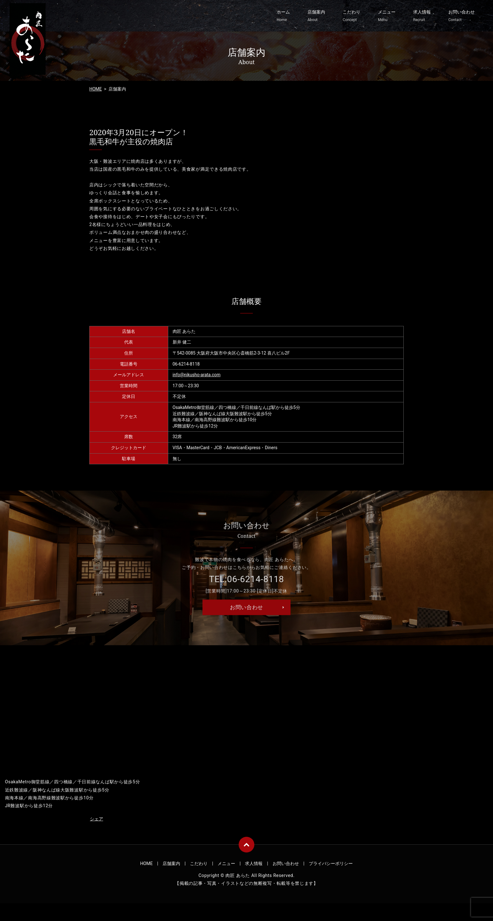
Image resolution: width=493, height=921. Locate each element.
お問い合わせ (461, 16)
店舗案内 (316, 16)
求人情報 (422, 16)
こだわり (351, 16)
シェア (96, 821)
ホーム (283, 16)
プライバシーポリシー (331, 865)
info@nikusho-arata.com (196, 374)
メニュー (387, 16)
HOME (95, 88)
